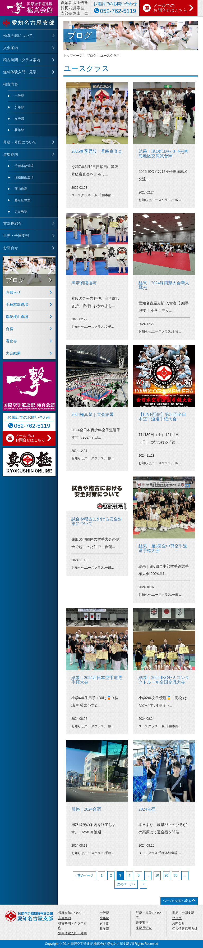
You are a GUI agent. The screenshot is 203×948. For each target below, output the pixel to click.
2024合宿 (147, 809)
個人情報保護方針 (184, 929)
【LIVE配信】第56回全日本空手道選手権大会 (162, 416)
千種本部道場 (24, 166)
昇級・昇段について (19, 142)
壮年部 (19, 130)
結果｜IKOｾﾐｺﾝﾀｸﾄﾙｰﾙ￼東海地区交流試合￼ (163, 153)
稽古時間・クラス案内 (21, 60)
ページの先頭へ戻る (179, 901)
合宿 (9, 329)
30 (175, 875)
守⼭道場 (21, 189)
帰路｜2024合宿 (86, 809)
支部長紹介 (12, 223)
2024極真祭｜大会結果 (92, 414)
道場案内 (10, 154)
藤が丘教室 (22, 200)
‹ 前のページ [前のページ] (84, 875)
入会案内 (10, 48)
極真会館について (18, 35)
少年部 (19, 107)
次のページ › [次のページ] (126, 884)
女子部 (19, 118)
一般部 (19, 96)
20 (166, 875)
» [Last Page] (143, 884)
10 (157, 875)
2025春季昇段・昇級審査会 (96, 151)
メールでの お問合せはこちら (173, 7)
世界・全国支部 (16, 235)
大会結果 (13, 353)
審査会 (11, 341)
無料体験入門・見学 (19, 72)
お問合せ (10, 248)
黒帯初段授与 (84, 283)
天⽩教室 (21, 211)
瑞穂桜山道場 (24, 177)
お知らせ (13, 292)
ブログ (15, 280)
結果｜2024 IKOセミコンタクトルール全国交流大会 (164, 680)
